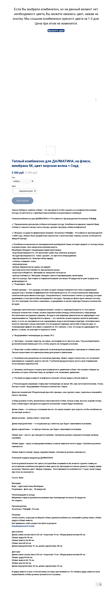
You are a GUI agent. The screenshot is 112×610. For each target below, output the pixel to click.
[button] (56, 30)
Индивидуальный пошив (23, 526)
